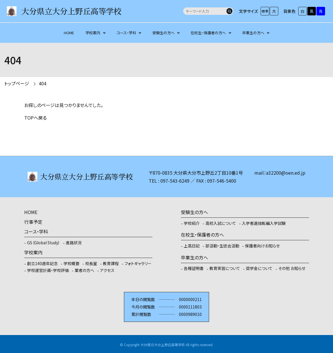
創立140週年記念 (42, 263)
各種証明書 (194, 268)
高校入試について (220, 223)
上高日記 (192, 246)
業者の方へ (84, 270)
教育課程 (111, 263)
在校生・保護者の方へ (208, 32)
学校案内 (92, 32)
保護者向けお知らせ (262, 246)
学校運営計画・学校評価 (48, 270)
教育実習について (224, 268)
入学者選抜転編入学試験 (264, 223)
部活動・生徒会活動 (222, 246)
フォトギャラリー (138, 263)
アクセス (107, 270)
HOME (69, 32)
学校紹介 (192, 223)
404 (42, 83)
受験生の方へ (163, 32)
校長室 (91, 263)
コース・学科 (126, 32)
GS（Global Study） (43, 242)
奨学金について (259, 268)
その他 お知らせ (291, 268)
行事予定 (33, 221)
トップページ (16, 83)
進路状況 (74, 242)
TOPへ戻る (35, 117)
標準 (265, 11)
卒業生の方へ (253, 32)
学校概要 (71, 263)
